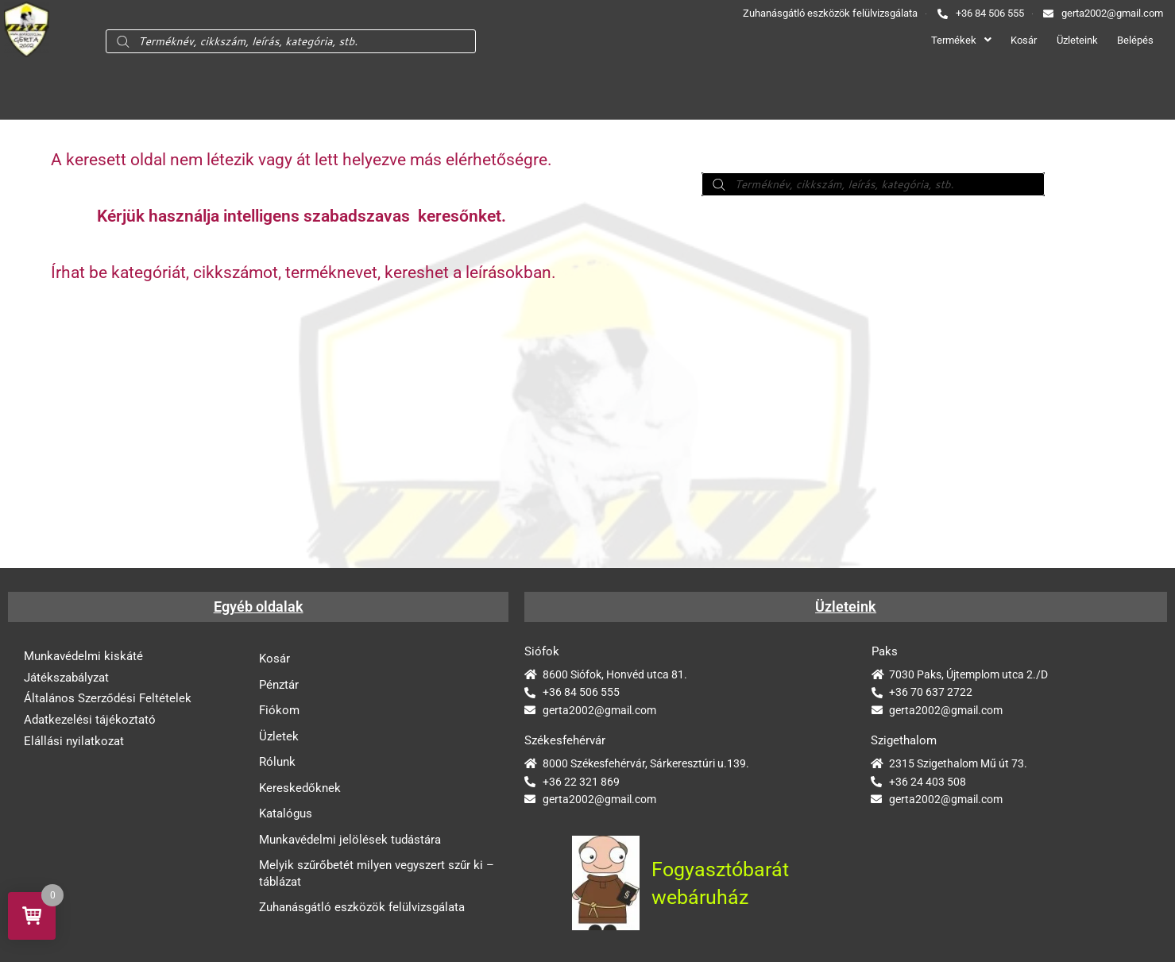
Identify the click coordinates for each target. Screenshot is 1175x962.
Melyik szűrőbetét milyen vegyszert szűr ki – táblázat (376, 876)
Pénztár (279, 685)
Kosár (1015, 40)
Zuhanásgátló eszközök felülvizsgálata (362, 911)
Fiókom (279, 711)
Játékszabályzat (66, 677)
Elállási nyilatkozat (74, 742)
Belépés (1134, 40)
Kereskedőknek (300, 789)
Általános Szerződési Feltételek (107, 699)
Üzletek (279, 737)
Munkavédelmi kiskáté (83, 656)
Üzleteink (1072, 40)
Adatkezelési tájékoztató (90, 720)
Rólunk (277, 763)
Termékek (949, 40)
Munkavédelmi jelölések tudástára (350, 842)
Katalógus (285, 816)
